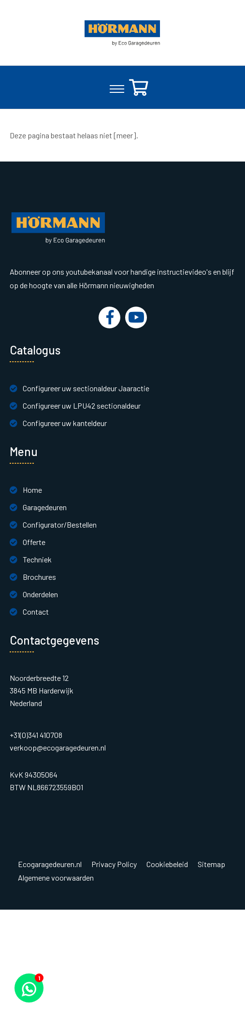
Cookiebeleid (167, 864)
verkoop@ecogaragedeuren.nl (58, 747)
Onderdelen (40, 594)
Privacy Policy (114, 864)
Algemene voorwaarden (56, 878)
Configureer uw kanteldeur (65, 422)
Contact (36, 611)
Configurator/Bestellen (60, 524)
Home (32, 489)
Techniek (37, 559)
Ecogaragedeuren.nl (50, 864)
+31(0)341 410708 (36, 734)
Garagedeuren (45, 507)
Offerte (34, 541)
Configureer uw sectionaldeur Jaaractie (86, 388)
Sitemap (211, 864)
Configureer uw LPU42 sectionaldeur (82, 405)
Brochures (39, 576)
